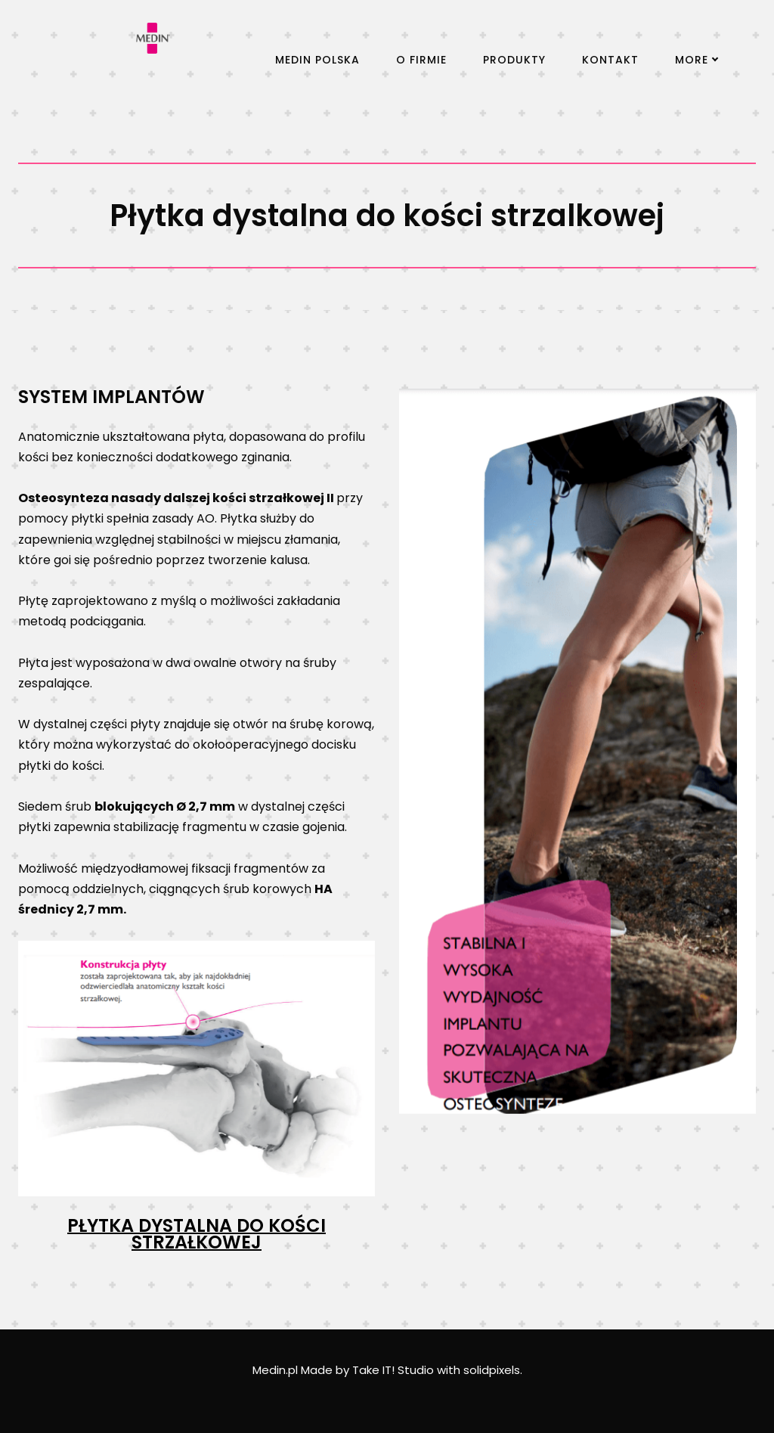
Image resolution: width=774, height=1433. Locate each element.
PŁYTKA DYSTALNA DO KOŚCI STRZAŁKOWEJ (196, 1234)
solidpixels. (492, 1370)
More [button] (696, 59)
